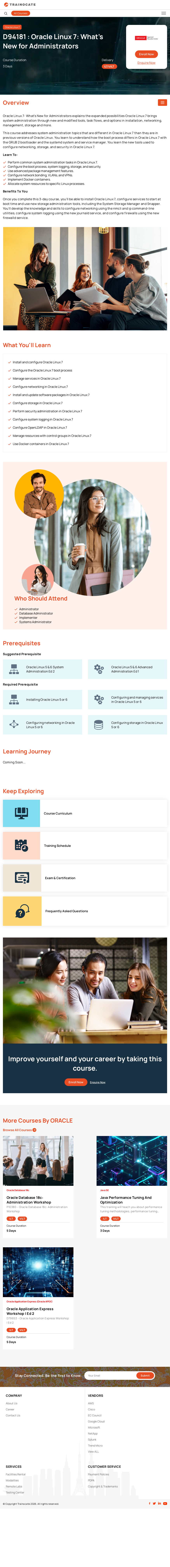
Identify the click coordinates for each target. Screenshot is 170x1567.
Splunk (92, 1439)
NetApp (93, 1433)
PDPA (91, 1480)
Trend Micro (95, 1445)
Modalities (12, 1480)
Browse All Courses (19, 1130)
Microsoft (94, 1427)
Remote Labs (14, 1486)
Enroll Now (146, 54)
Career (10, 1409)
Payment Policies (98, 1474)
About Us (11, 1403)
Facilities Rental (15, 1474)
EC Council (94, 1415)
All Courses (20, 13)
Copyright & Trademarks (103, 1486)
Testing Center (15, 1492)
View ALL (93, 1451)
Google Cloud (96, 1421)
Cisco (91, 1409)
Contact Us (13, 1415)
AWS (91, 1403)
